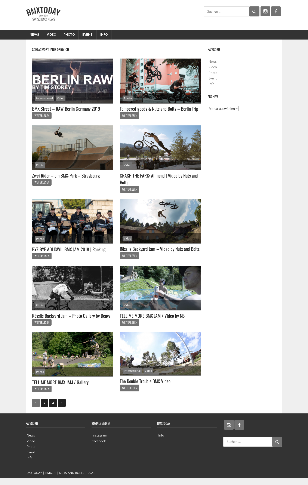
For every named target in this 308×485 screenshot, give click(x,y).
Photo (69, 34)
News (34, 34)
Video (51, 34)
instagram (99, 442)
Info (104, 34)
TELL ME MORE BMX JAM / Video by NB (153, 322)
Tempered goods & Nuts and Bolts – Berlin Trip (160, 108)
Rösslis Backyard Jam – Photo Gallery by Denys (72, 322)
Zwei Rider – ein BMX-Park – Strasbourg (66, 175)
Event (87, 34)
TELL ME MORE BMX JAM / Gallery (61, 388)
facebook (99, 447)
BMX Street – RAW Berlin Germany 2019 (67, 108)
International (44, 98)
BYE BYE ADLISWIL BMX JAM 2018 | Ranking (70, 249)
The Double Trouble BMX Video (146, 387)
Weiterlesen (41, 115)
